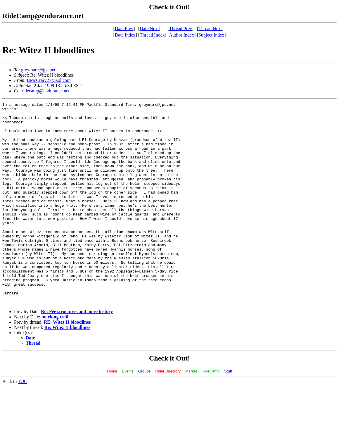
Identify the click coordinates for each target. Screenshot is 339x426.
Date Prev (124, 28)
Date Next (149, 28)
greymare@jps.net (38, 69)
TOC (22, 420)
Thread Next (210, 28)
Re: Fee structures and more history (77, 351)
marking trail (54, 356)
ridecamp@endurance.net (46, 90)
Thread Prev (180, 28)
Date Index (125, 34)
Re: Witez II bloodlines (67, 366)
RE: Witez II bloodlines (67, 361)
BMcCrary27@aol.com (48, 80)
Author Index (181, 34)
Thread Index (152, 34)
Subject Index (211, 34)
